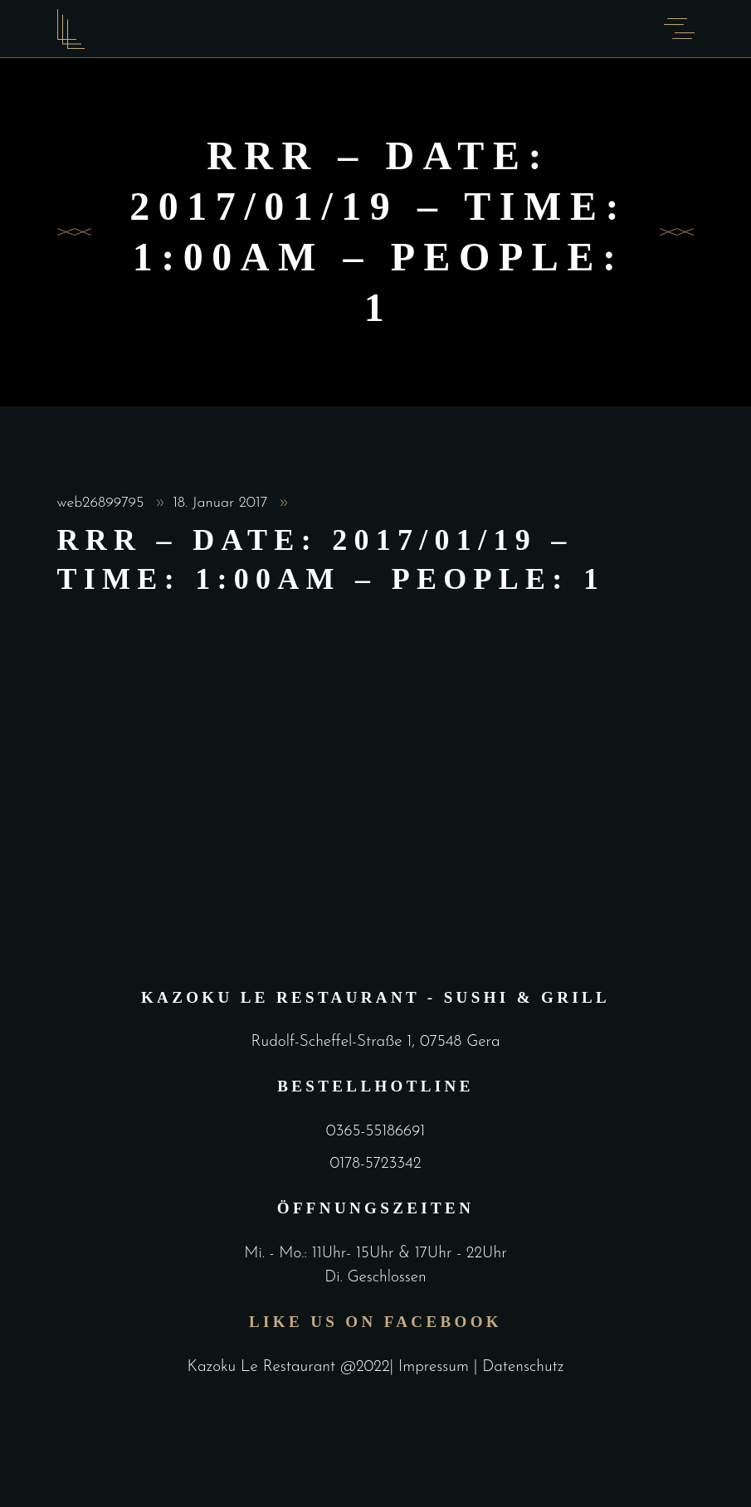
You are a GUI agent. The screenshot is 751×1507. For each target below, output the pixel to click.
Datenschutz (522, 1367)
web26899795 (103, 503)
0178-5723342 (375, 1164)
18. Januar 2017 (222, 503)
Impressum (436, 1367)
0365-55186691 (375, 1132)
